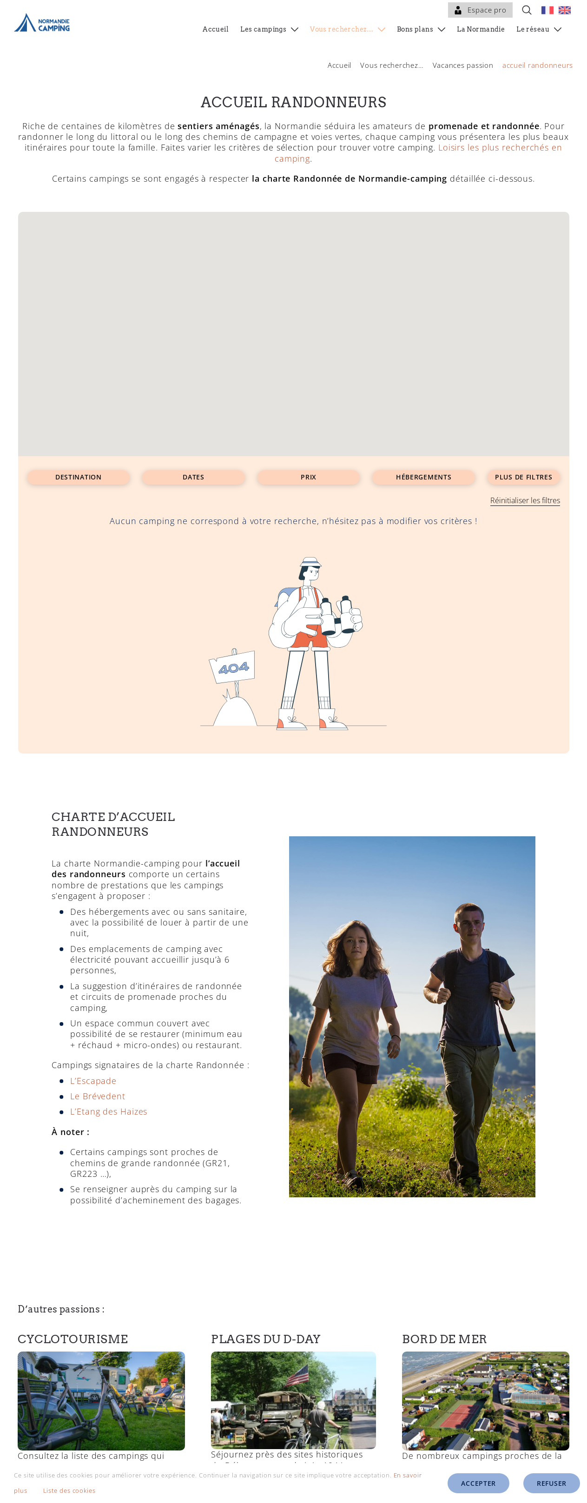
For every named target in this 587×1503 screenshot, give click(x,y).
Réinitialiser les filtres (525, 500)
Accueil (339, 65)
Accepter (478, 1483)
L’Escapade (93, 1075)
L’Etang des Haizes (108, 1106)
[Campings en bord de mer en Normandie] (485, 1350)
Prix (309, 477)
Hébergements (423, 477)
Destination (78, 477)
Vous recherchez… (391, 65)
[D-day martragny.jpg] (293, 1350)
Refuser (552, 1483)
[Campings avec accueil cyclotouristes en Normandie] (101, 1350)
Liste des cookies (76, 1490)
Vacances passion (463, 65)
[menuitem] (547, 10)
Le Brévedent (97, 1091)
